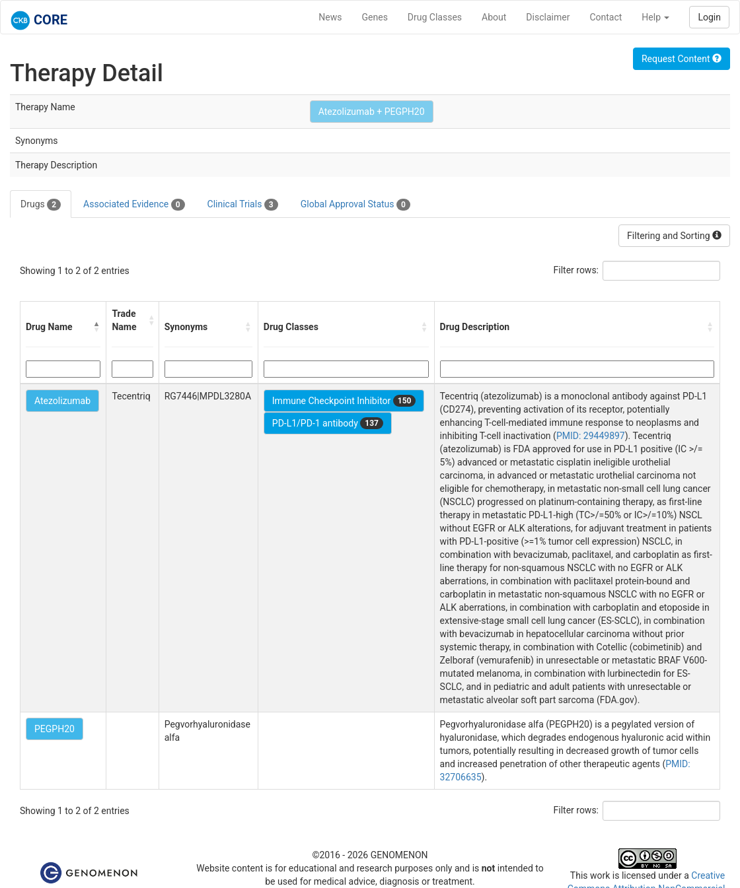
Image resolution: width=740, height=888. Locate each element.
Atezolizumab (62, 400)
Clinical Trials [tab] (242, 205)
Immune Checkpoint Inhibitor (344, 401)
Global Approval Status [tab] (355, 205)
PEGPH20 (54, 729)
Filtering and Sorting (674, 235)
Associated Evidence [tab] (133, 205)
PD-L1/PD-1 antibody (327, 423)
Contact (605, 17)
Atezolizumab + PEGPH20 (371, 111)
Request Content (682, 58)
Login (709, 17)
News (330, 17)
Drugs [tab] (40, 205)
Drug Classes (435, 17)
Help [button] (655, 17)
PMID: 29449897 (590, 435)
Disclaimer (548, 17)
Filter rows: (576, 270)
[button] (96, 326)
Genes (375, 17)
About (494, 17)
